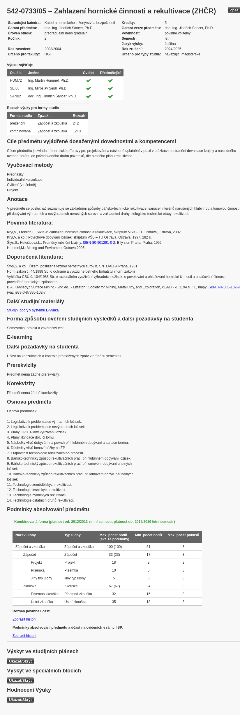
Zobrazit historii (24, 619)
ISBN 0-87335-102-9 (224, 287)
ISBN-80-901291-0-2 (99, 243)
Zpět (234, 10)
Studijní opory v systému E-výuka (33, 310)
